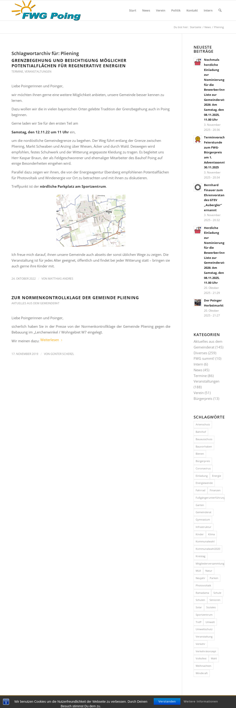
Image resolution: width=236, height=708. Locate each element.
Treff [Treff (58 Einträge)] (198, 622)
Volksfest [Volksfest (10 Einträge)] (201, 658)
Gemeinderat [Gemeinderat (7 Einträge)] (203, 512)
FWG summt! (204, 358)
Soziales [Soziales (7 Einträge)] (211, 607)
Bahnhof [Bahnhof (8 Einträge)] (201, 431)
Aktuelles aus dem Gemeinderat (35, 303)
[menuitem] (132, 10)
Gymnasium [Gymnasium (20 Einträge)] (203, 519)
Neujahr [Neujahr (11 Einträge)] (200, 578)
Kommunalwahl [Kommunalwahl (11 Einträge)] (205, 541)
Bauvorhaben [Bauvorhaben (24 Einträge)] (204, 446)
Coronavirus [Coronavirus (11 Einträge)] (203, 468)
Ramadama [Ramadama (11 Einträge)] (202, 592)
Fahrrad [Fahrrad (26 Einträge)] (200, 490)
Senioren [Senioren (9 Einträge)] (214, 600)
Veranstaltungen (38, 71)
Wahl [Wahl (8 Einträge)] (214, 658)
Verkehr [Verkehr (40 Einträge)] (200, 644)
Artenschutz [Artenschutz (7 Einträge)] (203, 424)
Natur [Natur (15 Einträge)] (208, 570)
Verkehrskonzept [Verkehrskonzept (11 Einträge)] (206, 651)
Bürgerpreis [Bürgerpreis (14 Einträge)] (203, 461)
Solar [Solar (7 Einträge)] (199, 607)
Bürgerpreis (203, 398)
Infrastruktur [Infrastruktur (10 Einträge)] (203, 527)
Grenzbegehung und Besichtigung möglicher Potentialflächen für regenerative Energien (69, 63)
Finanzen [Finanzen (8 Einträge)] (215, 490)
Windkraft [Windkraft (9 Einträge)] (202, 673)
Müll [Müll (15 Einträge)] (198, 570)
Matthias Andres (60, 279)
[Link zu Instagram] (221, 701)
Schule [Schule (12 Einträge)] (217, 592)
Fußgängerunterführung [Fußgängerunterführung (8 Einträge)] (210, 497)
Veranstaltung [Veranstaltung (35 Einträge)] (204, 636)
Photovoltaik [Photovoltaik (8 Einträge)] (203, 585)
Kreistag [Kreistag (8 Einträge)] (200, 556)
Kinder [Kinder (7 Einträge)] (200, 534)
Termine (17, 71)
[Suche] (219, 10)
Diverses (200, 353)
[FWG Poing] (46, 10)
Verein (199, 392)
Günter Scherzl (62, 354)
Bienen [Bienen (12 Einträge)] (200, 453)
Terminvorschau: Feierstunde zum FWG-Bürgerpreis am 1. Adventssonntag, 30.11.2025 (217, 152)
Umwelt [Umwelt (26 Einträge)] (210, 622)
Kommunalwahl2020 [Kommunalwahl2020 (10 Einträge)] (208, 548)
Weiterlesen (51, 339)
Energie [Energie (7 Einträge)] (216, 475)
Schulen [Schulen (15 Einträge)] (200, 600)
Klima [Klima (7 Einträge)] (211, 534)
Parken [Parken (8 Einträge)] (214, 578)
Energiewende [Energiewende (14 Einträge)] (204, 483)
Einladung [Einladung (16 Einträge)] (202, 475)
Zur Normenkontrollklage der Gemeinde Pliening (75, 297)
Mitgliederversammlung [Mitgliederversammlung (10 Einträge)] (210, 563)
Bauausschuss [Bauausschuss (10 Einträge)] (204, 439)
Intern (198, 364)
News (198, 370)
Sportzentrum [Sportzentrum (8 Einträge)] (204, 614)
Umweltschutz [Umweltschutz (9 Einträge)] (204, 629)
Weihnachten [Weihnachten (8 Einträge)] (203, 665)
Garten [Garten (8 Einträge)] (200, 505)
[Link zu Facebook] (214, 701)
